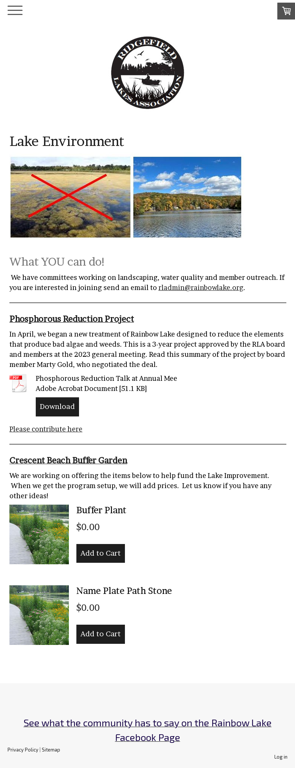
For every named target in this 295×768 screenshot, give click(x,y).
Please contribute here (45, 429)
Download (57, 406)
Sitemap (51, 750)
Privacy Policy (23, 750)
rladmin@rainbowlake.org (200, 288)
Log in (280, 757)
